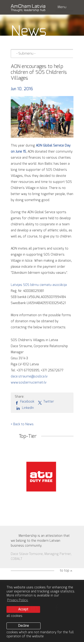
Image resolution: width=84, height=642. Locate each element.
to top (64, 570)
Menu (64, 7)
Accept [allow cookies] (23, 609)
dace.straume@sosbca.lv (29, 376)
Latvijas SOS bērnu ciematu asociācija (39, 285)
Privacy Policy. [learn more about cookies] (17, 600)
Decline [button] (23, 625)
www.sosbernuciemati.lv (28, 382)
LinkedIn (24, 407)
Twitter (46, 402)
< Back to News (22, 424)
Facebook (24, 402)
